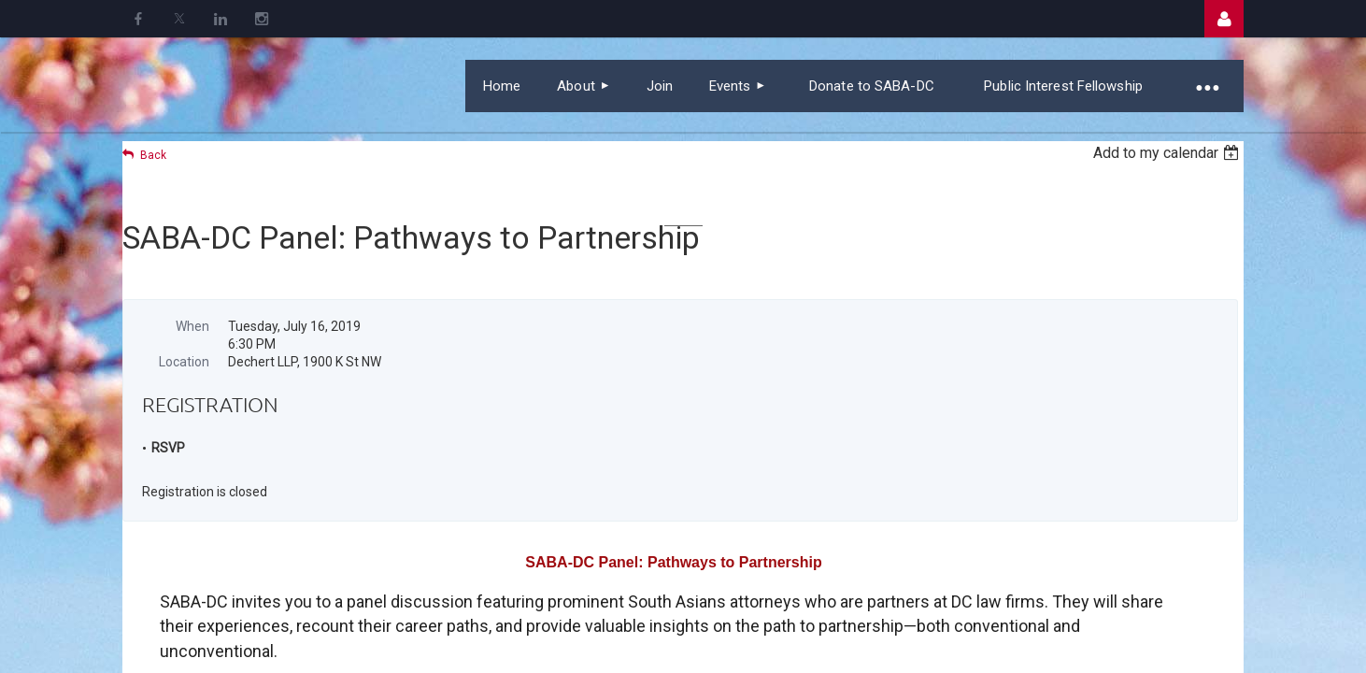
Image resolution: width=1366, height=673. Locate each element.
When (192, 326)
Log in (1224, 18)
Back (153, 155)
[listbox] (1168, 153)
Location (184, 361)
